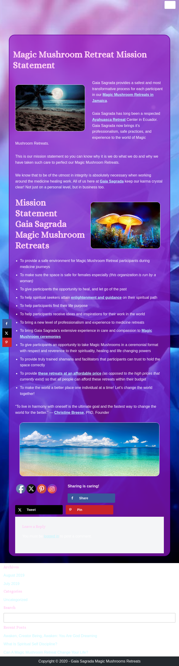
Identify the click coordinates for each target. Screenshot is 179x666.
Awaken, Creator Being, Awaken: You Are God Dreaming (50, 636)
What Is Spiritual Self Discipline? (30, 644)
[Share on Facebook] (91, 498)
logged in (51, 536)
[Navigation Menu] (170, 5)
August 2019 (13, 575)
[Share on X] (39, 509)
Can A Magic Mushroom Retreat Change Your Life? (45, 652)
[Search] (84, 618)
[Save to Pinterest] (89, 509)
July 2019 (11, 584)
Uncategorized (15, 600)
